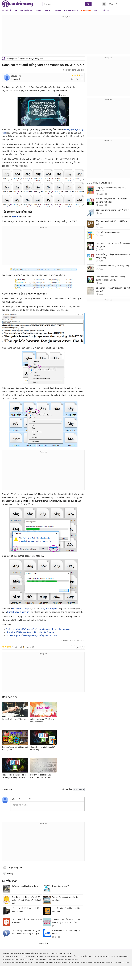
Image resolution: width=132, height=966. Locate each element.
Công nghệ (86, 10)
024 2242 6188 (28, 959)
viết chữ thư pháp (20, 609)
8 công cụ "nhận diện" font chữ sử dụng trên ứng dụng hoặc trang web (38, 629)
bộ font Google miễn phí (18, 612)
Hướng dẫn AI (26, 10)
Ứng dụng (22, 58)
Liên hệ (45, 953)
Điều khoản (14, 953)
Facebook (62, 953)
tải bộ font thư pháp (49, 609)
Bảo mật (22, 953)
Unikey (8, 873)
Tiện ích (105, 10)
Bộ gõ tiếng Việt (36, 58)
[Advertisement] (66, 36)
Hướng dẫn (30, 953)
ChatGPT (48, 10)
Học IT (96, 10)
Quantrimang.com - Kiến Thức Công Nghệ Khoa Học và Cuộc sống (17, 4)
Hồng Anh (15, 79)
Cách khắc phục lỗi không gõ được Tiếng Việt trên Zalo (31, 635)
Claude (38, 10)
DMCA (69, 953)
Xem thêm (43, 943)
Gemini (58, 10)
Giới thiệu (5, 953)
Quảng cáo (53, 953)
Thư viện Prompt (71, 10)
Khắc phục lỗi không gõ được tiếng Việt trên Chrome (30, 632)
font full (16, 217)
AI (16, 10)
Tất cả (8, 10)
